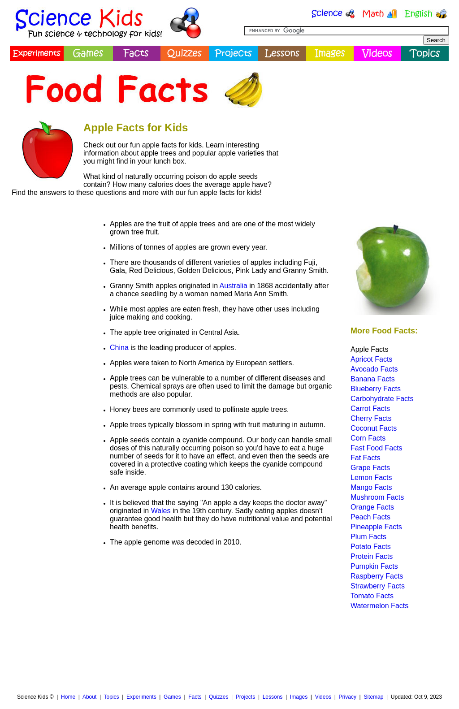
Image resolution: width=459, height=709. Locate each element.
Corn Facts (368, 438)
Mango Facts (371, 487)
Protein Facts (372, 556)
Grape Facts (370, 467)
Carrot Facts (370, 408)
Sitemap (373, 697)
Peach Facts (370, 517)
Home (68, 697)
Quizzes (218, 697)
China (119, 347)
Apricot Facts (371, 359)
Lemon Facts (371, 477)
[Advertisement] (366, 128)
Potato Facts (371, 546)
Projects (245, 697)
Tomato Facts (372, 596)
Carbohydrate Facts (382, 398)
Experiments (141, 697)
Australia (233, 286)
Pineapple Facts (376, 527)
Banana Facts (373, 379)
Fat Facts (366, 458)
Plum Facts (368, 536)
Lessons (273, 697)
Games (172, 697)
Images (298, 697)
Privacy (347, 697)
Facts (194, 697)
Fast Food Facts (377, 448)
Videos (323, 697)
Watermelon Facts (379, 606)
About (89, 697)
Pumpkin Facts (374, 566)
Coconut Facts (374, 428)
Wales (161, 510)
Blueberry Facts (376, 389)
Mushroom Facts (377, 497)
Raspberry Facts (377, 576)
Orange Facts (372, 507)
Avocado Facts (374, 369)
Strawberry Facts (378, 586)
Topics (111, 697)
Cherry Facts (371, 418)
